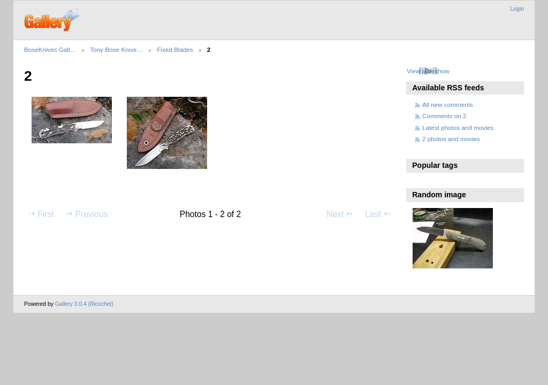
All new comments (447, 104)
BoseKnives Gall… (50, 49)
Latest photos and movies (457, 127)
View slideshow (428, 70)
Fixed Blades (175, 49)
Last (378, 214)
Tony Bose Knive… (116, 49)
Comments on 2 (444, 115)
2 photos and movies (451, 138)
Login (517, 9)
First (40, 214)
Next (340, 214)
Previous (86, 214)
